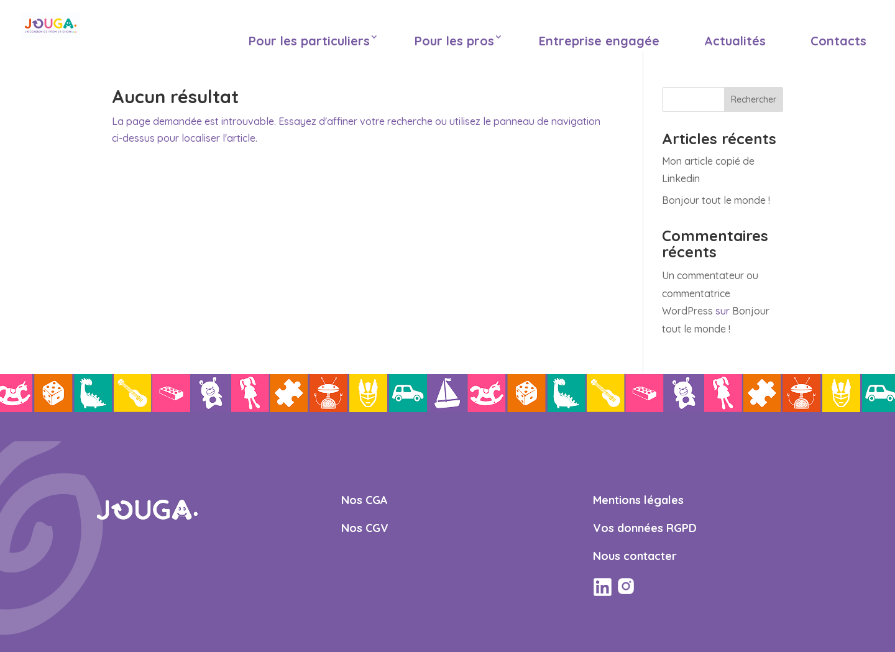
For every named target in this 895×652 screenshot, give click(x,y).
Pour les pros (454, 40)
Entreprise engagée (599, 40)
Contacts (838, 40)
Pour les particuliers (309, 40)
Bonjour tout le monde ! (716, 200)
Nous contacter (635, 556)
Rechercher (753, 99)
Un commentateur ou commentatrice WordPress (710, 293)
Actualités (735, 40)
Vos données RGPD (645, 528)
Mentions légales (638, 500)
